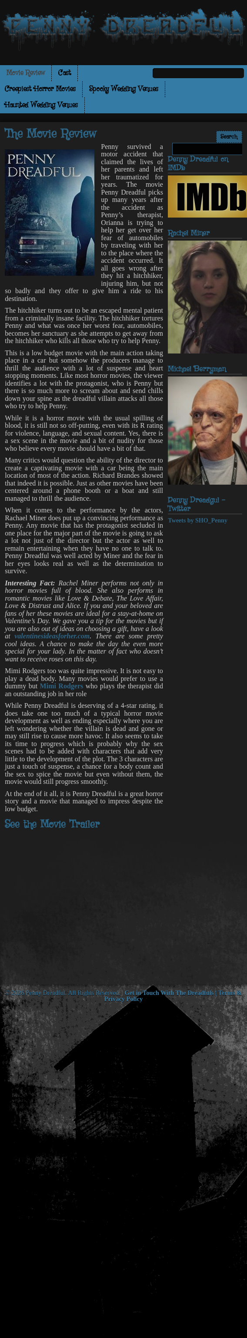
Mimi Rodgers (61, 686)
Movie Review (26, 73)
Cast (64, 73)
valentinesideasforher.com (52, 636)
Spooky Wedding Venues (123, 89)
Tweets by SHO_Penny (197, 520)
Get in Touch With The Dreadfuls (169, 992)
